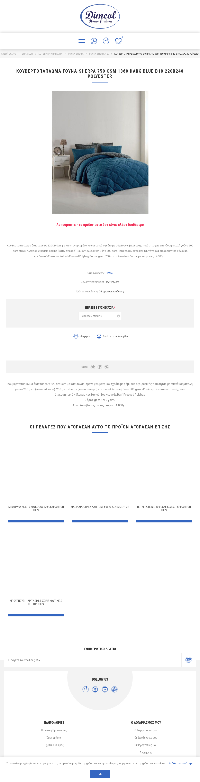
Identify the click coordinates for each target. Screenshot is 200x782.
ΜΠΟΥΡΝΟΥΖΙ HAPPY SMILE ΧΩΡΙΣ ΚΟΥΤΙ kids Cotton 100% (36, 602)
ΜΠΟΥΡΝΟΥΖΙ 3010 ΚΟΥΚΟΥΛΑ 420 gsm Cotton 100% (36, 508)
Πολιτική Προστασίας (54, 730)
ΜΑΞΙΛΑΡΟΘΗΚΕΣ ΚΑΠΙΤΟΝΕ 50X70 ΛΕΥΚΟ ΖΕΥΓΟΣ (100, 506)
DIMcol (109, 273)
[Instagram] (95, 689)
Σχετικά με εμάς (54, 745)
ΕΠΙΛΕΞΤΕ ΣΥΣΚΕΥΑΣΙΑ (99, 307)
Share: (84, 366)
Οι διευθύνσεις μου (146, 737)
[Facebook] (85, 689)
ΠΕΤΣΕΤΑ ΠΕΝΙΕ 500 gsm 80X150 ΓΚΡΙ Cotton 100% (164, 508)
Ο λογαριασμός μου (146, 730)
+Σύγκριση (85, 336)
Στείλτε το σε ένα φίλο (115, 336)
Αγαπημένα (146, 752)
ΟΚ (100, 773)
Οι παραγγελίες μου (146, 745)
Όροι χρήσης (54, 737)
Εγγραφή (188, 660)
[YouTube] (104, 689)
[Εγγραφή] (92, 660)
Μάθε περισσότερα (181, 763)
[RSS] (114, 689)
